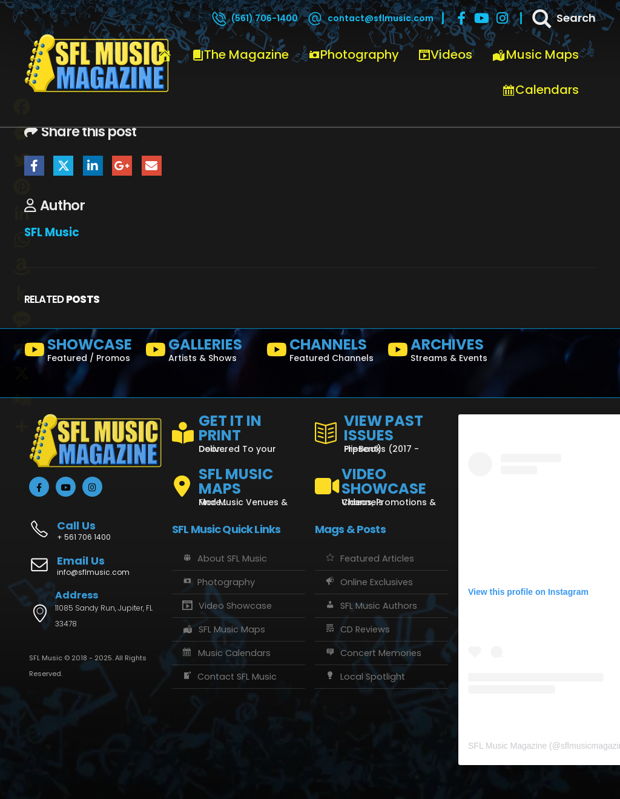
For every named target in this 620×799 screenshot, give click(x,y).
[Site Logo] (97, 63)
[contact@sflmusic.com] (370, 18)
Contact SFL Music (229, 677)
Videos (445, 54)
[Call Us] (95, 524)
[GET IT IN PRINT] (238, 431)
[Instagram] (502, 18)
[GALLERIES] (201, 352)
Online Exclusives (368, 582)
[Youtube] (481, 18)
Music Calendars (226, 653)
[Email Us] (95, 567)
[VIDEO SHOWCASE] (381, 481)
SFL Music (51, 232)
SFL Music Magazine (507, 746)
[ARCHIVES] (443, 352)
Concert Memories (372, 653)
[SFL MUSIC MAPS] (238, 481)
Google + (122, 166)
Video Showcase (226, 606)
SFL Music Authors (370, 606)
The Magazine (240, 54)
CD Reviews (357, 629)
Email (152, 166)
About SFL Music (224, 558)
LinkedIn (93, 166)
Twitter (63, 166)
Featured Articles (369, 558)
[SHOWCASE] (80, 352)
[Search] (563, 18)
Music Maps (535, 54)
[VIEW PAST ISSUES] (381, 431)
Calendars (540, 89)
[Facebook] (461, 18)
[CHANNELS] (322, 352)
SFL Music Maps (223, 629)
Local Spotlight (364, 677)
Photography (353, 54)
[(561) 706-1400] (254, 18)
